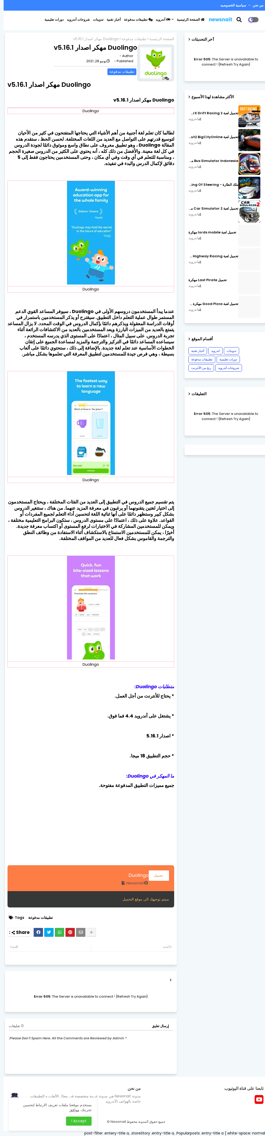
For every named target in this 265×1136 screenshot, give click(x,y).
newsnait (217, 19)
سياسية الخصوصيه (229, 5)
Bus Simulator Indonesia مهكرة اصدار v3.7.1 (210, 161)
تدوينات (94, 19)
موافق (71, 1109)
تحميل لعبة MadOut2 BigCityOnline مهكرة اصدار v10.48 (210, 137)
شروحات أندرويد (74, 19)
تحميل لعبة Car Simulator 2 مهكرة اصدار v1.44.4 (210, 208)
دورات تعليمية (50, 19)
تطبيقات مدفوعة (134, 19)
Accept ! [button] (75, 1121)
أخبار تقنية (110, 19)
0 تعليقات (12, 1026)
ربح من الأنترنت (198, 368)
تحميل (155, 875)
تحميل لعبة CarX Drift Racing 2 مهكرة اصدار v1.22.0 (210, 113)
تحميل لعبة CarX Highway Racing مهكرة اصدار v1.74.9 (210, 256)
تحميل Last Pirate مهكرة (204, 280)
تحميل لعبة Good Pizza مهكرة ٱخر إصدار (210, 304)
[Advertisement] (87, 829)
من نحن (254, 5)
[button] (238, 20)
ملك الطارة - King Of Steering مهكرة (210, 184)
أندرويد (159, 19)
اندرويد (212, 351)
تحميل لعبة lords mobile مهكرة (209, 232)
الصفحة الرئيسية (187, 19)
